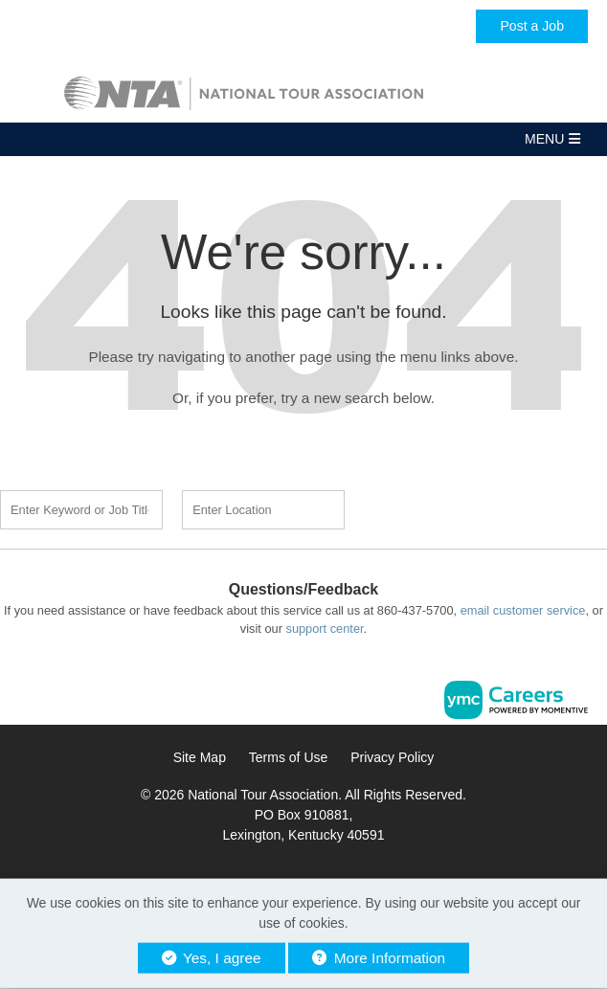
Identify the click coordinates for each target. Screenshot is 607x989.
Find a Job (455, 507)
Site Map (199, 757)
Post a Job (532, 26)
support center (324, 628)
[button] (303, 139)
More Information (378, 958)
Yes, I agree (211, 958)
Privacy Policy (392, 757)
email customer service (523, 610)
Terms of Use (288, 757)
